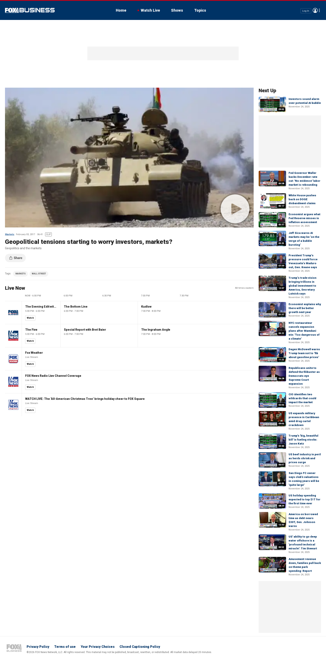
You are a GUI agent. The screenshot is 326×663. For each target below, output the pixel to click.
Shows (177, 10)
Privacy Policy (38, 647)
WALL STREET (39, 274)
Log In (305, 10)
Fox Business (30, 10)
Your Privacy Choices (98, 647)
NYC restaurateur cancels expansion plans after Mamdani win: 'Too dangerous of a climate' (304, 330)
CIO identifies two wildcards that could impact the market (302, 398)
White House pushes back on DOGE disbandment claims (302, 199)
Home (121, 10)
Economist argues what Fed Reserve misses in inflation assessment (304, 218)
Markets (9, 234)
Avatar (315, 10)
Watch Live (150, 10)
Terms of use (65, 647)
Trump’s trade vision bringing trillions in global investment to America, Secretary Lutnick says (302, 285)
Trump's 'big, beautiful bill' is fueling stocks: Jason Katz (303, 439)
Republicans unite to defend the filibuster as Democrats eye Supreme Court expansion (304, 375)
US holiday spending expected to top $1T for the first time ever (304, 499)
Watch (30, 318)
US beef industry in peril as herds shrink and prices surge (305, 458)
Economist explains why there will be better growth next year (305, 308)
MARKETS (20, 274)
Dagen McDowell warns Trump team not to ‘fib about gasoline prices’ (304, 353)
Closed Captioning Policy (140, 647)
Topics (200, 10)
